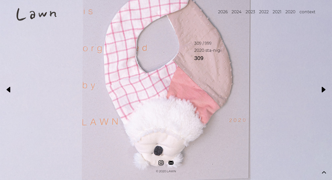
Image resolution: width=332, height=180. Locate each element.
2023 (250, 12)
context (307, 12)
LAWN (171, 171)
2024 (237, 12)
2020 (290, 12)
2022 (264, 12)
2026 (223, 12)
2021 (277, 12)
